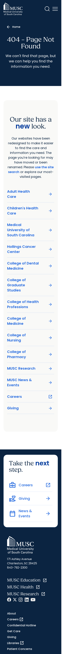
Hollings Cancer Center (29, 249)
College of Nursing (29, 338)
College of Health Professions (29, 304)
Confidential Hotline (21, 625)
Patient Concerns (19, 649)
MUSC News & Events (29, 382)
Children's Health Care (29, 211)
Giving (29, 408)
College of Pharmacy (29, 354)
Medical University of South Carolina (29, 230)
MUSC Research (29, 368)
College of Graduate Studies (29, 285)
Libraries (15, 643)
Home (16, 27)
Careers (29, 396)
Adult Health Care (29, 194)
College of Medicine (29, 321)
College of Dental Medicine (29, 266)
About (11, 613)
